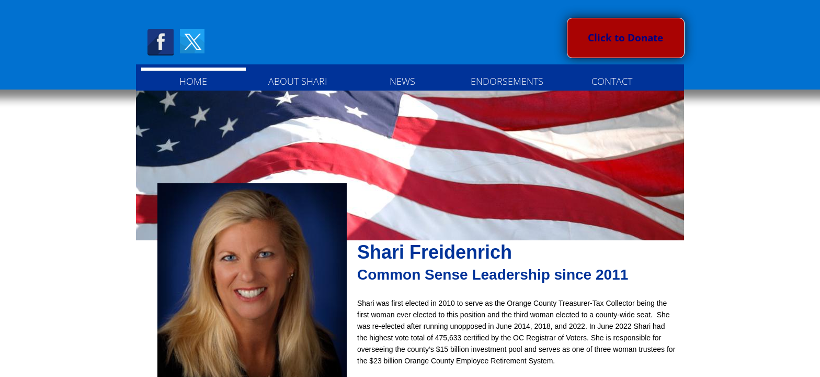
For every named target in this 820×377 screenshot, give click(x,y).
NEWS (402, 81)
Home (193, 81)
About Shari (297, 81)
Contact (611, 81)
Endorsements (507, 81)
